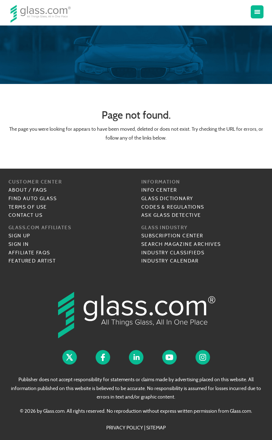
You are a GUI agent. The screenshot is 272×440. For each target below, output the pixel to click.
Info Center (159, 190)
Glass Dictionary (167, 198)
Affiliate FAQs (29, 252)
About (17, 190)
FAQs (40, 190)
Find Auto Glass (32, 198)
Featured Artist (32, 261)
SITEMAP (156, 427)
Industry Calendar (170, 261)
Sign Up (19, 235)
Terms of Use (27, 207)
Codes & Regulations (172, 207)
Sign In (18, 244)
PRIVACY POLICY (124, 427)
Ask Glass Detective (171, 215)
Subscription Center (172, 235)
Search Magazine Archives (181, 244)
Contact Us (25, 215)
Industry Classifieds (172, 252)
